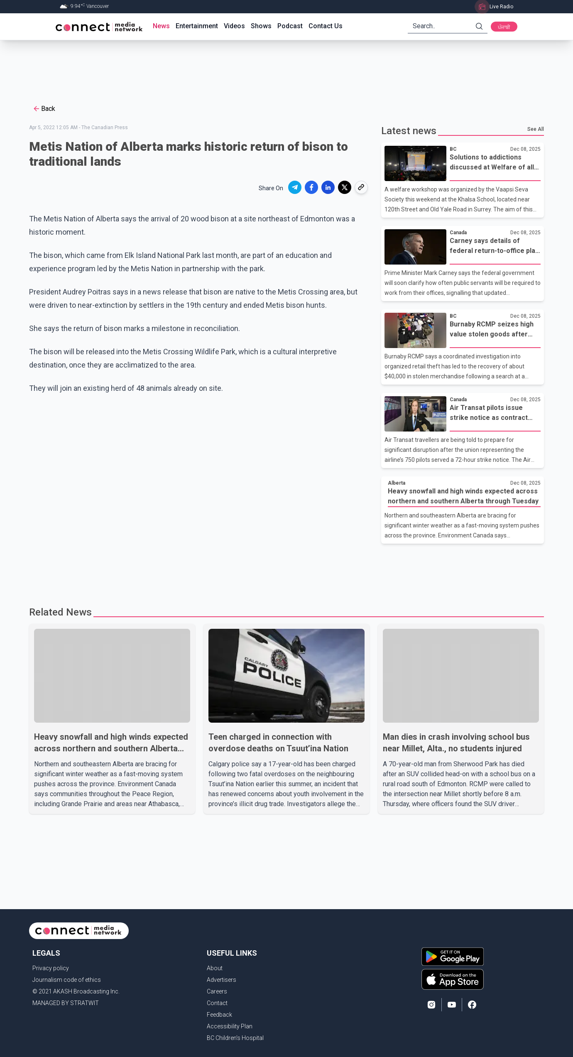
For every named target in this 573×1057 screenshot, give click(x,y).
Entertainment (197, 26)
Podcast (290, 26)
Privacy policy (50, 968)
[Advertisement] (283, 67)
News (161, 26)
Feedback (219, 1014)
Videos (234, 26)
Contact (217, 1003)
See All (535, 129)
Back (43, 109)
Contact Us (326, 26)
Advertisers (221, 979)
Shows (261, 26)
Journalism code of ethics (66, 979)
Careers (217, 991)
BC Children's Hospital (235, 1038)
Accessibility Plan (229, 1026)
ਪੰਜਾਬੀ (504, 27)
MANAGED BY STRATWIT (65, 1003)
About (215, 968)
